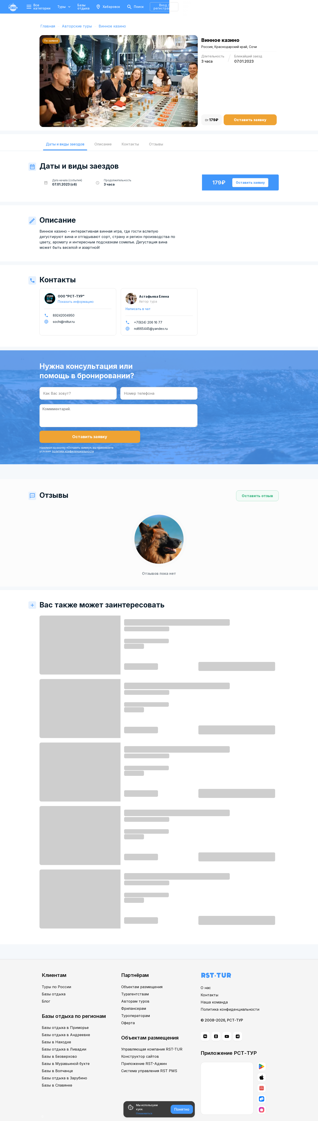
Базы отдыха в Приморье (65, 1017)
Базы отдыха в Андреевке (66, 1024)
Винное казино (112, 26)
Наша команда (214, 992)
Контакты (209, 985)
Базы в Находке (56, 1031)
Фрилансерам (133, 998)
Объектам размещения (141, 976)
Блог (46, 991)
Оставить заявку (250, 120)
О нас (206, 977)
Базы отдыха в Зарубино (64, 1067)
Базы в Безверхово (59, 1046)
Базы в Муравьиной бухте (66, 1053)
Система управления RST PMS (149, 1060)
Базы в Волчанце (57, 1060)
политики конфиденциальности (127, 438)
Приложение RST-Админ (144, 1053)
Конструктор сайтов (140, 1046)
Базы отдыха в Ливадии (64, 1039)
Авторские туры (77, 26)
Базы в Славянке (57, 1075)
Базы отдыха (93, 7)
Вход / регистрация (259, 7)
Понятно (181, 1109)
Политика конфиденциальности (230, 999)
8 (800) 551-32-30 (297, 7)
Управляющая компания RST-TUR (151, 1039)
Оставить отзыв (257, 485)
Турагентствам (135, 983)
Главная (47, 26)
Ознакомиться (144, 1113)
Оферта (128, 1012)
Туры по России (56, 976)
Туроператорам (135, 1005)
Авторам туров (135, 991)
